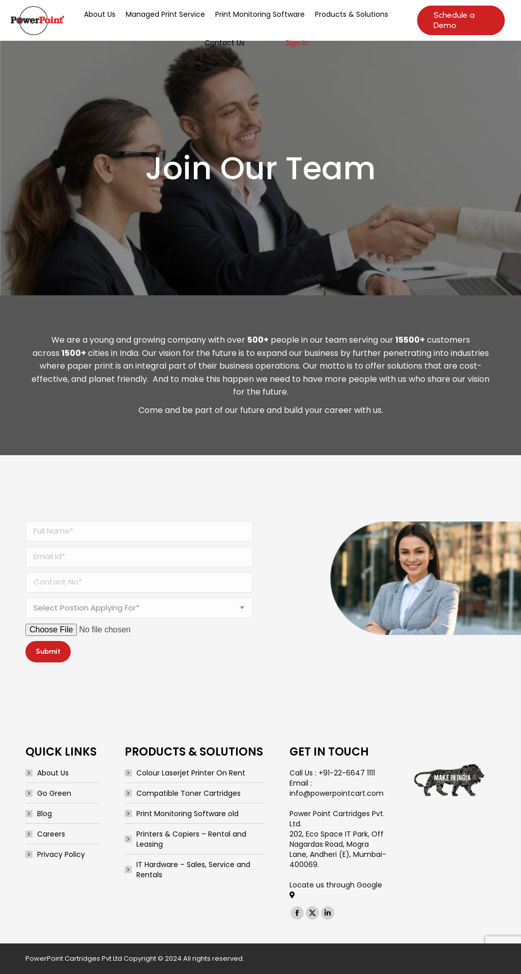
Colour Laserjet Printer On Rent (190, 773)
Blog (44, 814)
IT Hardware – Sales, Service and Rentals (193, 869)
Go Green (54, 793)
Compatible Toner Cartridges (188, 793)
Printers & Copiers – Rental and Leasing (191, 839)
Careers (51, 834)
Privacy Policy (61, 854)
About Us (53, 773)
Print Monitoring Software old (187, 814)
